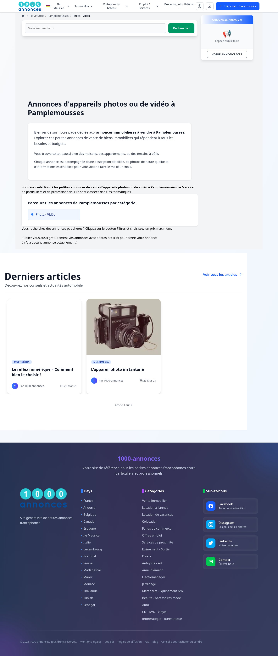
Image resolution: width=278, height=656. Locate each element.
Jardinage (149, 584)
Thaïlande (89, 591)
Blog (155, 641)
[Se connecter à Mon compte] (199, 6)
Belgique (88, 514)
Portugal (88, 556)
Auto (145, 605)
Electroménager (153, 577)
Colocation (150, 521)
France (87, 501)
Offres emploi (152, 535)
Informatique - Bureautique (162, 619)
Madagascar (91, 570)
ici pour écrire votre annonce (137, 238)
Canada (87, 521)
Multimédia (22, 362)
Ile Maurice (58, 6)
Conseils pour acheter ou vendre (181, 641)
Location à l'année (155, 507)
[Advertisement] (110, 68)
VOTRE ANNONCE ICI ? (227, 54)
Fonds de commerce (156, 528)
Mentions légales (91, 641)
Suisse (86, 563)
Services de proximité (157, 542)
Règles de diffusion (130, 641)
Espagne (88, 528)
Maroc (86, 577)
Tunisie (87, 598)
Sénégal (88, 605)
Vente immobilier (154, 501)
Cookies (109, 641)
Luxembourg (91, 549)
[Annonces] (23, 15)
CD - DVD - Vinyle (154, 612)
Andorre (88, 507)
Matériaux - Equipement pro (162, 591)
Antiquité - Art (152, 563)
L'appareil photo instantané (117, 369)
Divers (146, 556)
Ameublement (152, 570)
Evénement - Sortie (156, 549)
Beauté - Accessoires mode (161, 598)
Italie (86, 542)
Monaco (88, 584)
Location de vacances (157, 514)
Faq (147, 641)
